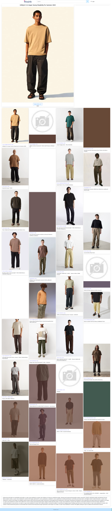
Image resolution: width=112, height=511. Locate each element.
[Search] (63, 1)
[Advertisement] (39, 170)
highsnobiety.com (37, 104)
